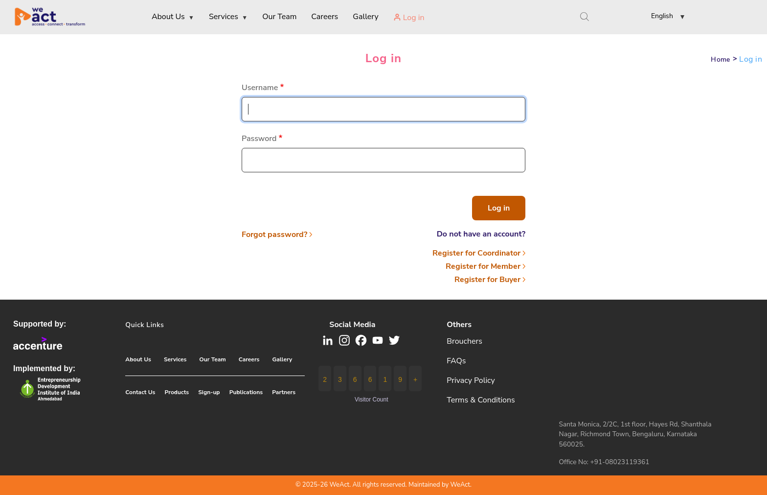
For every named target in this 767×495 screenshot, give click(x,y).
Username (260, 87)
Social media (352, 324)
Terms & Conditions (481, 400)
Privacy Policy (471, 380)
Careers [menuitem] (324, 16)
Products (177, 392)
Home (720, 59)
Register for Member (483, 266)
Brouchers (464, 341)
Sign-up (209, 392)
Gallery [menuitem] (365, 16)
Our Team (212, 359)
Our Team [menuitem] (279, 16)
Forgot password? (274, 234)
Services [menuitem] (228, 17)
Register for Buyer (487, 279)
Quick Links (144, 325)
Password (259, 138)
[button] (660, 17)
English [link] (662, 16)
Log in (383, 58)
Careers (249, 359)
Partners (283, 392)
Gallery (282, 359)
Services (175, 359)
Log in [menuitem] (414, 17)
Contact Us (140, 392)
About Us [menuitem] (173, 17)
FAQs (456, 360)
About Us (138, 359)
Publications (246, 392)
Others (459, 324)
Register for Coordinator (476, 253)
